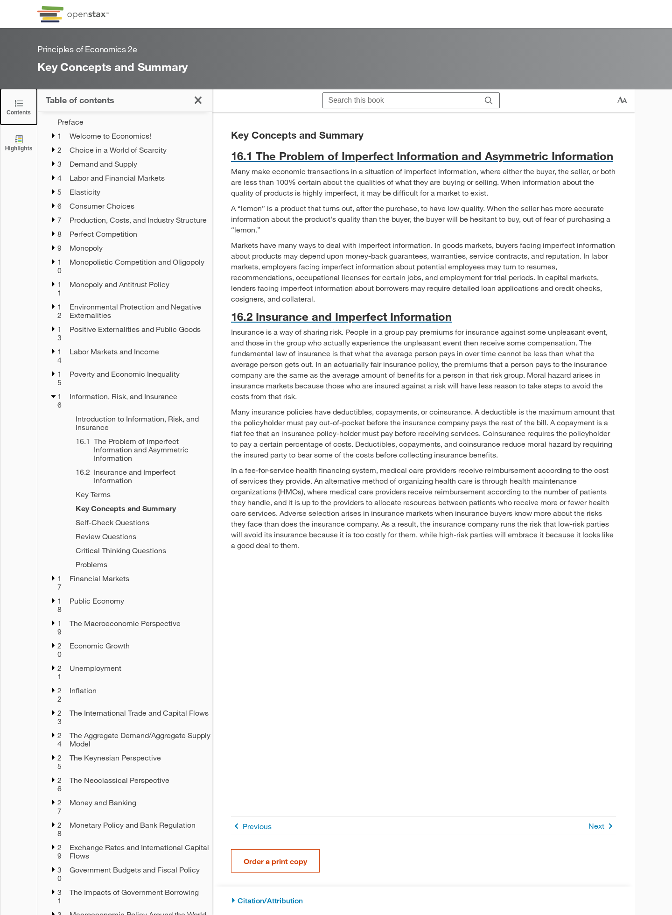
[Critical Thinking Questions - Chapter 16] (137, 550)
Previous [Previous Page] (251, 826)
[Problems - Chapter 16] (137, 564)
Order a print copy (275, 861)
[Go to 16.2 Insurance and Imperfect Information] (423, 316)
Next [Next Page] (602, 826)
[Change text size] (622, 100)
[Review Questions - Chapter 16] (137, 536)
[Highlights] (18, 143)
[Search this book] (401, 100)
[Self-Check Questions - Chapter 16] (137, 522)
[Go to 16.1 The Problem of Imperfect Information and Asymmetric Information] (423, 155)
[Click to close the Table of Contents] (18, 107)
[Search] (488, 100)
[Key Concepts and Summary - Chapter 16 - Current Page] (137, 508)
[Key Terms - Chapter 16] (137, 494)
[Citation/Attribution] (423, 901)
